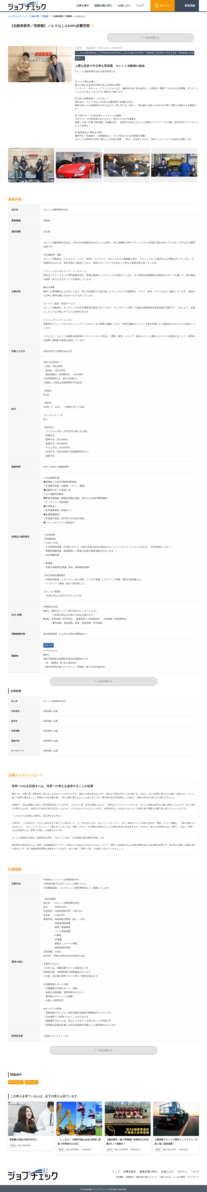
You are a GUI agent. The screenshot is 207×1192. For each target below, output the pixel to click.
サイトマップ (193, 1175)
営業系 (45, 16)
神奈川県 (35, 16)
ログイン (165, 5)
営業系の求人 (31, 1080)
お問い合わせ (165, 1175)
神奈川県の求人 (16, 1080)
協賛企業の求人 (103, 5)
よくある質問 (179, 1175)
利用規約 (130, 1175)
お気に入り (124, 5)
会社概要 (120, 1175)
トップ (116, 1170)
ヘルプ (140, 5)
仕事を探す (82, 5)
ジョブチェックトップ (17, 16)
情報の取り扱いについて (146, 1175)
